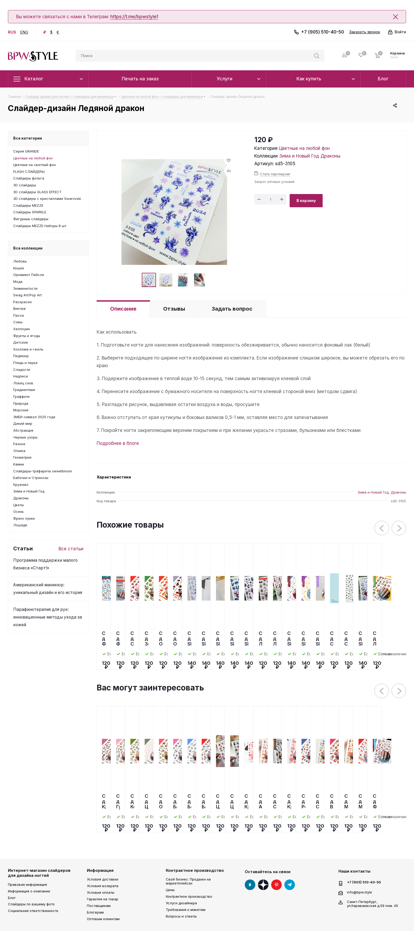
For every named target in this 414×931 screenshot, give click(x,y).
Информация (100, 870)
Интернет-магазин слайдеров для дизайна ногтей (39, 873)
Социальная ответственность (33, 911)
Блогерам (95, 912)
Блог (12, 898)
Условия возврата (102, 886)
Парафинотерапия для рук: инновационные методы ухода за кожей (47, 617)
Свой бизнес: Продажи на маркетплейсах (188, 881)
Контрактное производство (195, 870)
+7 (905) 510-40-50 (322, 32)
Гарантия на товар (102, 899)
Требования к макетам (185, 909)
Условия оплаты (100, 892)
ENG (24, 32)
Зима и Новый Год (299, 156)
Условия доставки (102, 879)
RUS (12, 32)
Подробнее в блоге (118, 443)
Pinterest (276, 884)
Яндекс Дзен (263, 884)
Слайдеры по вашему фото (31, 904)
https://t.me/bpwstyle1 (134, 16)
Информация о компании (29, 891)
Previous (382, 528)
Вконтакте (250, 884)
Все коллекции (28, 248)
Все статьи (71, 548)
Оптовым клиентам (103, 919)
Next (399, 528)
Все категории (27, 138)
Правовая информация (27, 884)
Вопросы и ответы (181, 916)
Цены (170, 890)
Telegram (289, 884)
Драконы (330, 156)
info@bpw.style (359, 892)
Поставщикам (99, 906)
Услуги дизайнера (181, 903)
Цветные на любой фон (304, 148)
